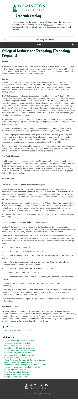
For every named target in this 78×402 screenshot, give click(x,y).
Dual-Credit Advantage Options (16, 372)
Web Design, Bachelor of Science (17, 370)
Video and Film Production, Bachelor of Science (22, 367)
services (15, 29)
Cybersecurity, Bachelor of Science (17, 358)
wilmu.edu (48, 25)
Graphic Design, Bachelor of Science (18, 362)
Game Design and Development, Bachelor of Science (24, 360)
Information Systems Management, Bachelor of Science (25, 365)
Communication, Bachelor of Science (18, 353)
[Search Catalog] (18, 39)
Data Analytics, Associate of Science (18, 346)
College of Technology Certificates (17, 374)
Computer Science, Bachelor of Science (19, 355)
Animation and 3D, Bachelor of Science (19, 348)
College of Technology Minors (15, 377)
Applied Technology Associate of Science (19, 341)
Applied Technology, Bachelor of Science (19, 350)
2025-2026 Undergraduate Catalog (17, 330)
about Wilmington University (33, 27)
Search (51, 40)
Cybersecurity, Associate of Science (17, 343)
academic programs (59, 27)
